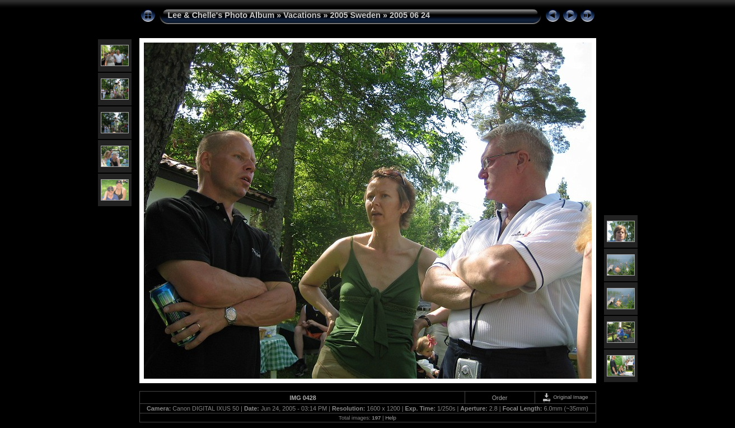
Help (390, 418)
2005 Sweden (355, 15)
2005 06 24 (410, 15)
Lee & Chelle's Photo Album (221, 15)
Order (500, 397)
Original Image (565, 397)
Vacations (302, 15)
